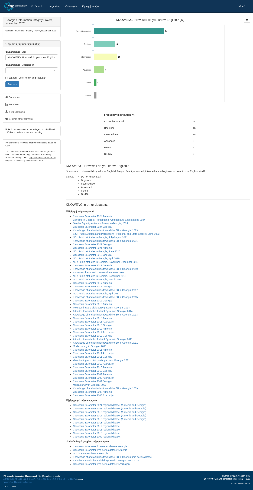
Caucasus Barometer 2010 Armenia (92, 367)
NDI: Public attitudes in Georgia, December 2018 (99, 276)
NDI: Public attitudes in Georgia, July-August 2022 (100, 237)
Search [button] (36, 6)
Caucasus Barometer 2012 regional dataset (96, 426)
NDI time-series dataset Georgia (90, 453)
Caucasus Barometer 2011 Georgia (92, 356)
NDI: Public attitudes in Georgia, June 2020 (96, 251)
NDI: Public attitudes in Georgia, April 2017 (96, 293)
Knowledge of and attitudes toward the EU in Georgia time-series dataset (112, 457)
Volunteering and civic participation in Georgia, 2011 (101, 360)
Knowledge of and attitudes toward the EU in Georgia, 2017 (105, 290)
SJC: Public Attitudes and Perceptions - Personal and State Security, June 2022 (116, 233)
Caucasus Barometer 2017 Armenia (92, 283)
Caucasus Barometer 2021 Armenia (92, 247)
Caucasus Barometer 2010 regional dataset (96, 433)
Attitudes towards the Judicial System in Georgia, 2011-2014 (106, 460)
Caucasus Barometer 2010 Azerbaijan (93, 363)
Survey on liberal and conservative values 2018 (98, 272)
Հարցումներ (54, 6)
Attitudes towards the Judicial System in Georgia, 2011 (102, 339)
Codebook (12, 97)
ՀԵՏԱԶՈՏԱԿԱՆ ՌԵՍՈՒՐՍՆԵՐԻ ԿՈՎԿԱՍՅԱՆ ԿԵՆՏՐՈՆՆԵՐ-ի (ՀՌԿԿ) (39, 479)
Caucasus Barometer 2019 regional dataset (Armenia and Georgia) (109, 412)
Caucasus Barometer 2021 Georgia (92, 244)
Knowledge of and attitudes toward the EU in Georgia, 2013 (105, 314)
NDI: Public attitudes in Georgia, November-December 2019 (105, 262)
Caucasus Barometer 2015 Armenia (92, 304)
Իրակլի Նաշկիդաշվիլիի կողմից (17, 482)
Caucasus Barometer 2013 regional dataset (96, 422)
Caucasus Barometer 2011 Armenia (92, 349)
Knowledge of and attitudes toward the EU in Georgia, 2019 (105, 269)
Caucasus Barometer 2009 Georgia (92, 381)
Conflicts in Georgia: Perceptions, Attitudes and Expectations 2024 (109, 219)
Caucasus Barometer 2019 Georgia (92, 255)
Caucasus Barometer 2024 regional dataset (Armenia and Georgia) (109, 405)
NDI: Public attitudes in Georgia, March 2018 (97, 279)
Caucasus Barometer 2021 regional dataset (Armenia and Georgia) (109, 408)
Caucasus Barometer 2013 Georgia (92, 325)
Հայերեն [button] (242, 6)
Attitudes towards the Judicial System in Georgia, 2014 (102, 311)
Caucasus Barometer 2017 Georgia (92, 286)
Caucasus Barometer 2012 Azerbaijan (93, 332)
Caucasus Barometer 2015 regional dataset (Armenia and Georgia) (109, 419)
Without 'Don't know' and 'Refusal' (25, 77)
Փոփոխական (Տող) (15, 51)
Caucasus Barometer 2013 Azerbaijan (93, 321)
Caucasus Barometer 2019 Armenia (92, 265)
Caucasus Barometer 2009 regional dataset (96, 436)
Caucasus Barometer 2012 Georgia (92, 335)
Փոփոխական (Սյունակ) (18, 64)
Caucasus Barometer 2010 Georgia (92, 370)
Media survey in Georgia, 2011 (89, 346)
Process (12, 84)
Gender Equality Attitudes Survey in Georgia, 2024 (100, 223)
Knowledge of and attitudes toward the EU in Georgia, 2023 (105, 230)
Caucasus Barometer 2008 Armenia (92, 391)
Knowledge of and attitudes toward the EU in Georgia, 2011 (105, 342)
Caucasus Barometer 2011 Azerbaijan (93, 353)
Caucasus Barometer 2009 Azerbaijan (93, 377)
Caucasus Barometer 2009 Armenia (92, 374)
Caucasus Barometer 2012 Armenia (92, 328)
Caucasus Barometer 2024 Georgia (92, 226)
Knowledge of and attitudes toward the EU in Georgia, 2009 (105, 388)
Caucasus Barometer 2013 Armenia (92, 318)
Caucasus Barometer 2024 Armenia (92, 216)
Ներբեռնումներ (15, 111)
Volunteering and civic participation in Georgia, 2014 (101, 307)
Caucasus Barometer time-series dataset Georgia (100, 446)
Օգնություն (71, 6)
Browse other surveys (19, 118)
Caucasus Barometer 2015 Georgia (92, 300)
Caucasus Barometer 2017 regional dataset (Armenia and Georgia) (109, 415)
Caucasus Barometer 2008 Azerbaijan (93, 395)
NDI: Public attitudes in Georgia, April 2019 (96, 258)
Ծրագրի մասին (90, 6)
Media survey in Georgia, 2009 (89, 384)
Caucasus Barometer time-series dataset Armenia (100, 450)
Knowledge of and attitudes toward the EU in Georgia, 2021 (105, 240)
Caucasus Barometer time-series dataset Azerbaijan (101, 464)
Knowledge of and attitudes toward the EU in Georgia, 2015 (105, 297)
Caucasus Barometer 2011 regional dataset (96, 429)
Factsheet (12, 104)
